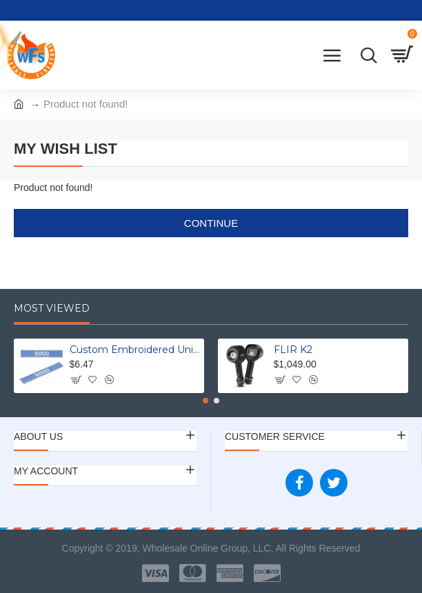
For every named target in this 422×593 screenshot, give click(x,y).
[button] (205, 400)
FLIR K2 (293, 349)
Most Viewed (52, 308)
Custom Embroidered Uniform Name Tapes (135, 349)
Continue (211, 223)
